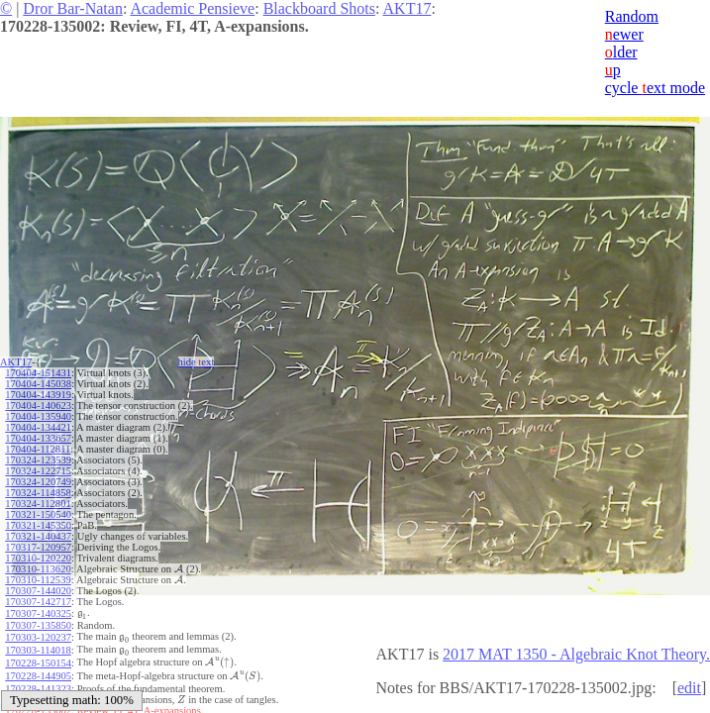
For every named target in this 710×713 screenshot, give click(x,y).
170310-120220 (38, 558)
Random (632, 16)
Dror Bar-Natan (73, 8)
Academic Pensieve (192, 8)
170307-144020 (38, 590)
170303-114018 (37, 645)
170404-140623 (38, 405)
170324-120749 (38, 481)
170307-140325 (38, 612)
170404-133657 (38, 438)
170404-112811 (37, 449)
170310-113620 (37, 568)
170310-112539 (37, 579)
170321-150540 (38, 514)
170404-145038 (38, 383)
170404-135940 (38, 416)
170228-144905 (38, 667)
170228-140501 (38, 688)
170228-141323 (38, 677)
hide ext (196, 361)
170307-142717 (38, 601)
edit (689, 687)
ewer (624, 34)
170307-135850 (38, 623)
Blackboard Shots (319, 8)
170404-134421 (38, 427)
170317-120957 (38, 547)
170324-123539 (38, 460)
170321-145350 (38, 525)
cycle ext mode (655, 87)
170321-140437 (38, 536)
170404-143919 (38, 394)
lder (621, 52)
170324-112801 (37, 503)
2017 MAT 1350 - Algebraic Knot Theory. (576, 654)
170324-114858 (37, 492)
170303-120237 (38, 634)
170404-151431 (38, 372)
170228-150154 (38, 656)
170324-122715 (38, 470)
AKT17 (407, 8)
